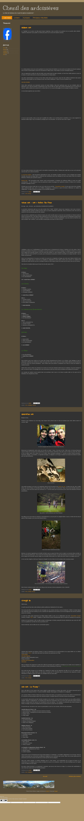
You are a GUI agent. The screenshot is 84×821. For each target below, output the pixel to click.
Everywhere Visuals (59, 186)
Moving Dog (24, 180)
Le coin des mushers (26, 174)
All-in (26, 193)
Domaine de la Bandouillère (27, 660)
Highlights (30, 405)
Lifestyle (30, 591)
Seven (59, 486)
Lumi (64, 486)
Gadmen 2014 (26, 27)
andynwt (47, 791)
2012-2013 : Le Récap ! (30, 686)
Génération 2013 (27, 414)
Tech (4, 54)
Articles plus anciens (75, 776)
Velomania (23, 661)
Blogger (56, 791)
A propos (26, 17)
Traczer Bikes (24, 654)
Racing (29, 193)
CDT (32, 617)
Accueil (45, 776)
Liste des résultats (25, 82)
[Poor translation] (5, 800)
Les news (7, 17)
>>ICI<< (30, 653)
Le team (17, 17)
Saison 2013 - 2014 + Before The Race (36, 202)
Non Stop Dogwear (25, 656)
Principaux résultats (40, 17)
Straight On (26, 600)
